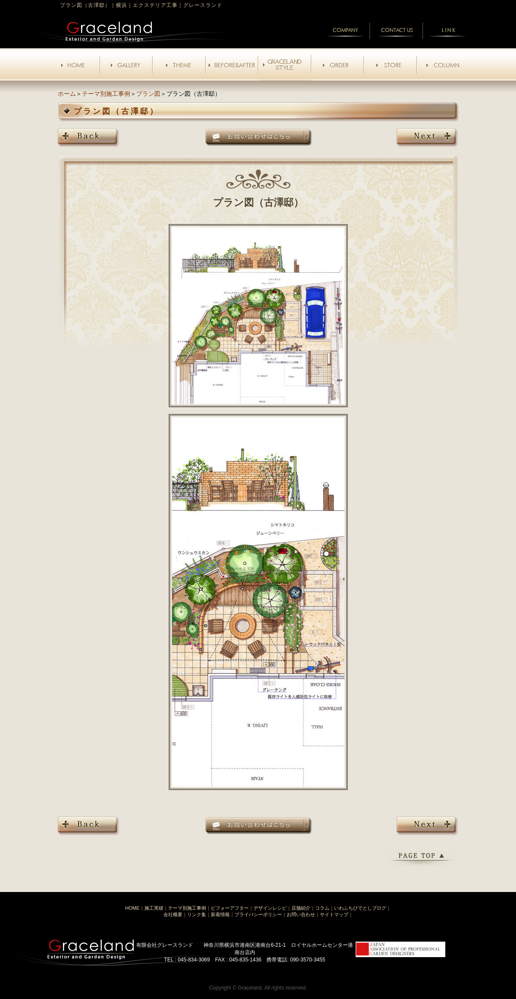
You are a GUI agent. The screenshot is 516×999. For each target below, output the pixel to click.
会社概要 (172, 914)
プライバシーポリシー (258, 914)
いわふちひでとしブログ (360, 908)
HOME (132, 908)
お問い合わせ (301, 914)
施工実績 (153, 908)
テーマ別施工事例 (106, 93)
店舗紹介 (300, 908)
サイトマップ (334, 914)
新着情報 (220, 914)
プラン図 (148, 93)
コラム (322, 908)
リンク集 (196, 914)
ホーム (67, 93)
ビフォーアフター (230, 908)
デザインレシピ (270, 908)
